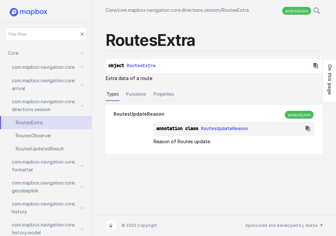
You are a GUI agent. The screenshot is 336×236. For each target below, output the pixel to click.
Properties (163, 94)
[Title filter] (46, 34)
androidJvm (296, 11)
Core (111, 10)
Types (113, 94)
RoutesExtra (235, 10)
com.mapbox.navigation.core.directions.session (169, 10)
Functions (136, 94)
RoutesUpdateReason (139, 114)
